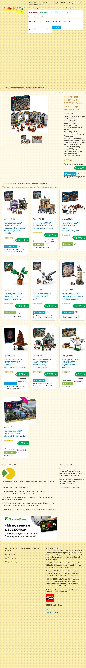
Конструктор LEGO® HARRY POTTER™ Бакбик (42, 296)
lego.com (49, 609)
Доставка (40, 8)
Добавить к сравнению (75, 164)
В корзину (38, 244)
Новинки (44, 12)
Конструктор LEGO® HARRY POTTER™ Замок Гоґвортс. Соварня (72, 296)
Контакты (50, 8)
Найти (56, 27)
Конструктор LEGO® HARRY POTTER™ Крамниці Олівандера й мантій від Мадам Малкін (14, 228)
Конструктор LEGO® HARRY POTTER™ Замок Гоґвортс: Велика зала (44, 225)
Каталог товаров (17, 88)
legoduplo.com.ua (52, 612)
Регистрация (70, 8)
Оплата (31, 8)
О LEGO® (55, 12)
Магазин (33, 12)
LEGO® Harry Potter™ (35, 88)
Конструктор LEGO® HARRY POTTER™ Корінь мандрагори (13, 296)
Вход (59, 8)
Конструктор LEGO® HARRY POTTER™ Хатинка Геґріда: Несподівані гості (42, 363)
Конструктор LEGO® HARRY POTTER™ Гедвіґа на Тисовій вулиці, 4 (71, 363)
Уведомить (70, 174)
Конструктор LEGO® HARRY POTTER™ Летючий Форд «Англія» (15, 433)
